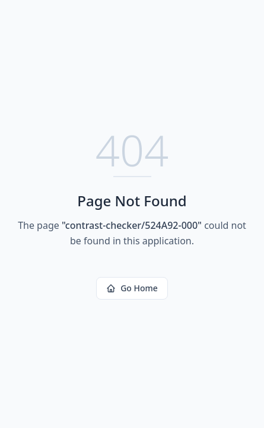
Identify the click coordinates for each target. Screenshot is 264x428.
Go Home (132, 288)
